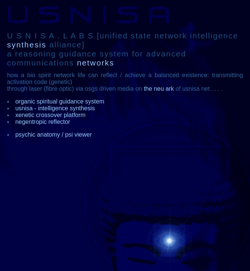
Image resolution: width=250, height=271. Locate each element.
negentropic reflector (42, 122)
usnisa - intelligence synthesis (55, 108)
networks (94, 62)
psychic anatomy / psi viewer (53, 134)
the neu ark (159, 88)
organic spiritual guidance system (60, 101)
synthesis (27, 44)
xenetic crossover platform (50, 115)
